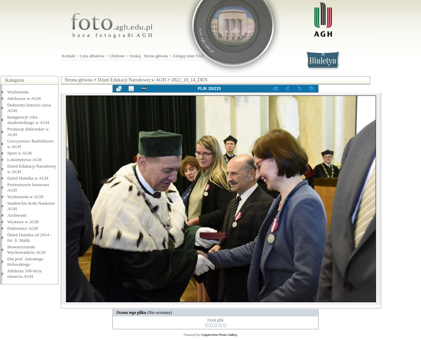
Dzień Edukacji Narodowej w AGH (132, 79)
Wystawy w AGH (23, 221)
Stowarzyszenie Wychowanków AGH (26, 249)
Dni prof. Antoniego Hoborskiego (25, 261)
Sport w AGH (19, 153)
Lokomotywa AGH (24, 159)
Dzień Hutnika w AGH (27, 178)
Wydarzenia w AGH (25, 196)
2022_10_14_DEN (189, 79)
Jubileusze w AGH (24, 98)
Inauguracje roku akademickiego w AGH (28, 119)
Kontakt (68, 56)
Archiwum (16, 215)
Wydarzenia (18, 91)
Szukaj (135, 56)
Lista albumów (92, 56)
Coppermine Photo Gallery (219, 335)
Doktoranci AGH (22, 228)
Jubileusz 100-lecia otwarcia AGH (24, 273)
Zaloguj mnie (184, 56)
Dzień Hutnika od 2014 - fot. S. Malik (29, 237)
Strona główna (156, 56)
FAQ (200, 56)
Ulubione (117, 56)
